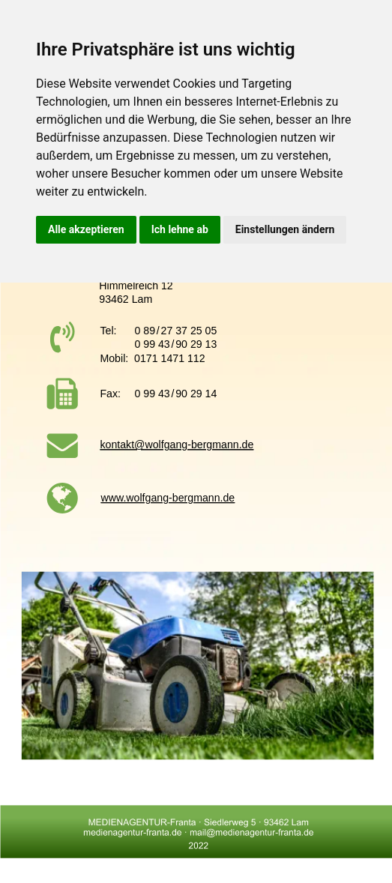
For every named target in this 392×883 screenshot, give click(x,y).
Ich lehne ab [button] (179, 229)
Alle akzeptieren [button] (86, 229)
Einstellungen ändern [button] (285, 229)
